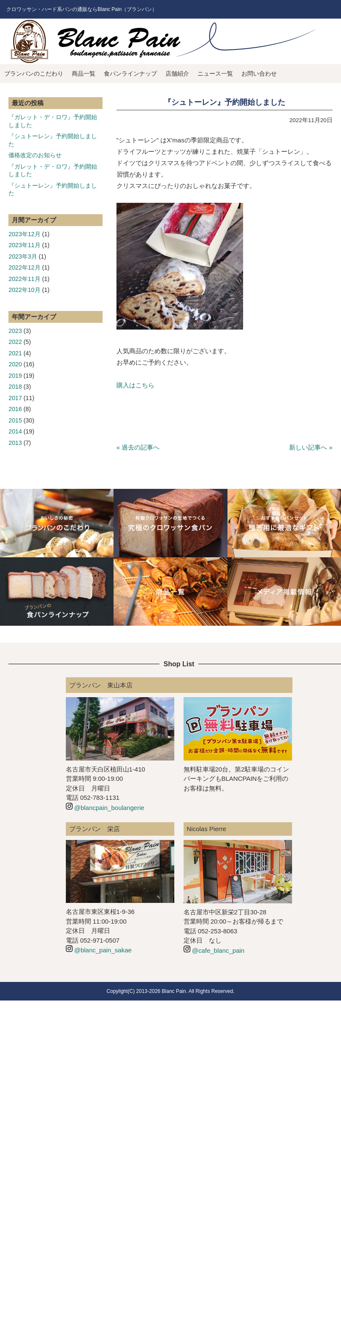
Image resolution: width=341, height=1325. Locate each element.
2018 (15, 386)
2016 (15, 409)
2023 (15, 330)
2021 (15, 353)
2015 (15, 420)
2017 (15, 398)
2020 (15, 364)
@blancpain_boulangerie (109, 807)
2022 (15, 341)
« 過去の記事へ (138, 447)
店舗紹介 (177, 73)
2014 (15, 431)
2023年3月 (22, 256)
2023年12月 (24, 234)
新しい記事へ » (311, 447)
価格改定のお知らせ (35, 155)
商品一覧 (83, 73)
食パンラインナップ (130, 73)
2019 (15, 375)
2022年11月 (24, 278)
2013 (15, 442)
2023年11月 (24, 245)
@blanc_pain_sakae (103, 950)
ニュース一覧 (215, 73)
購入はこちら (135, 385)
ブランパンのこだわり (33, 73)
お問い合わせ (259, 73)
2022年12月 (24, 267)
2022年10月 (24, 289)
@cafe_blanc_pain (218, 950)
